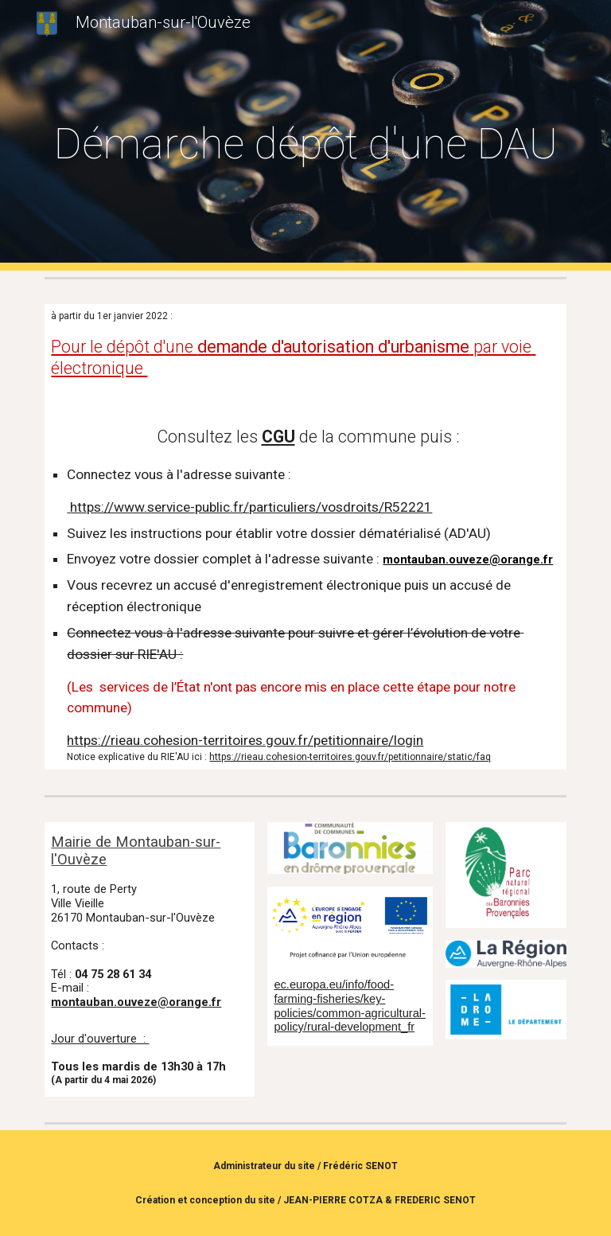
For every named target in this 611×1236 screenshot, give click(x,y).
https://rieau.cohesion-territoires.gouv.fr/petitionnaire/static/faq (350, 756)
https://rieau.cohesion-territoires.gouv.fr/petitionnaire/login (245, 740)
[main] (305, 136)
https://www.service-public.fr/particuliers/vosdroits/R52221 (249, 507)
